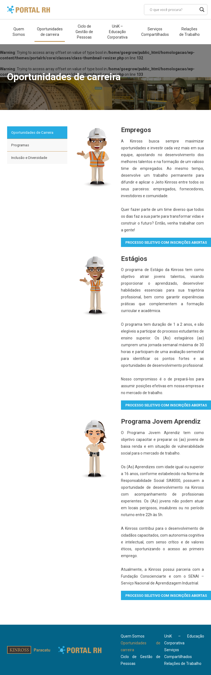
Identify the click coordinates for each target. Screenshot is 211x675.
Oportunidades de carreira (49, 32)
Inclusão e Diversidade (29, 158)
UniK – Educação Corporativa (117, 31)
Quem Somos (19, 32)
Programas (20, 145)
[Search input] (173, 9)
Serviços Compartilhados (155, 32)
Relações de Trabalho (189, 32)
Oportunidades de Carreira (32, 132)
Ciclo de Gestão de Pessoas (84, 31)
